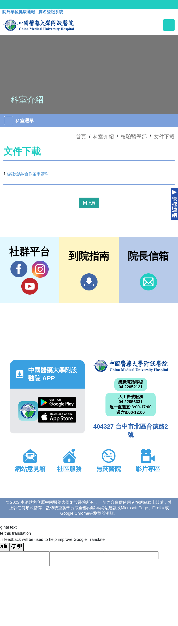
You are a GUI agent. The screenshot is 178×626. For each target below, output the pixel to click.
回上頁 (89, 203)
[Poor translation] (16, 547)
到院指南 (89, 281)
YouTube (29, 286)
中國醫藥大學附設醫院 (130, 366)
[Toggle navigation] (169, 25)
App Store (57, 416)
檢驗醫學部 (134, 137)
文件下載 (164, 137)
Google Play (57, 402)
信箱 (148, 281)
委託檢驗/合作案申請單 (28, 174)
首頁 (81, 137)
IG (40, 269)
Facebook (19, 269)
